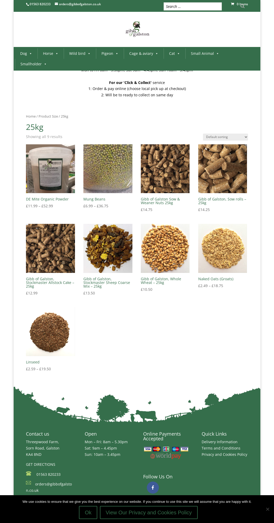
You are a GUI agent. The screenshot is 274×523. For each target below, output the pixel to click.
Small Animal (205, 53)
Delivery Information (220, 441)
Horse (50, 53)
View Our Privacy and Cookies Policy (149, 512)
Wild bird (80, 53)
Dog (26, 53)
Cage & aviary (143, 53)
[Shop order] (225, 137)
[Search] (242, 6)
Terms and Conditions (221, 448)
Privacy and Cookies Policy (224, 454)
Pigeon (110, 53)
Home (31, 116)
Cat (174, 53)
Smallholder (33, 63)
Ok (88, 512)
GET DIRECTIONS (40, 464)
